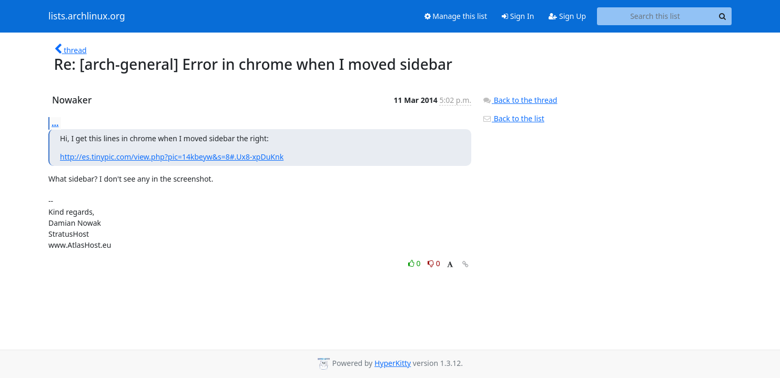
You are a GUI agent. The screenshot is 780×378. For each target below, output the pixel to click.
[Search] (722, 16)
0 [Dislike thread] (434, 263)
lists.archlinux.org (86, 16)
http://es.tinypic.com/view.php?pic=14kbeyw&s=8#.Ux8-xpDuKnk (171, 157)
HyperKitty (392, 363)
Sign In (518, 16)
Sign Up (567, 16)
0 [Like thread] (415, 263)
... (55, 123)
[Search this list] (655, 16)
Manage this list (456, 16)
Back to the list (513, 118)
